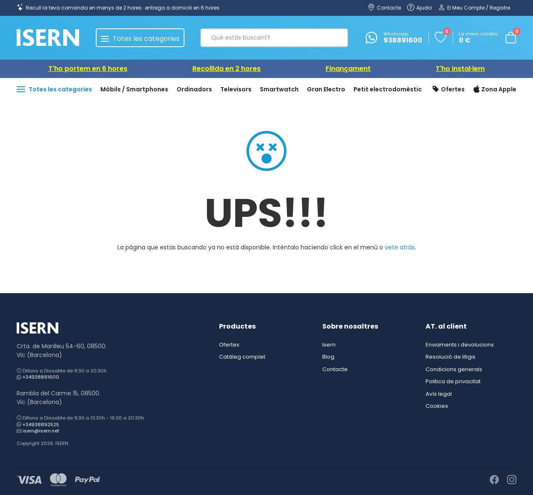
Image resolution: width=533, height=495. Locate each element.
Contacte (335, 369)
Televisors (236, 89)
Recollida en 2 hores (226, 68)
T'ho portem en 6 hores (87, 68)
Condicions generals (454, 369)
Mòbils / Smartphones (134, 89)
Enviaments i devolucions (460, 345)
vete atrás (400, 247)
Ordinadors (194, 89)
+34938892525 (40, 424)
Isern (329, 345)
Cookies (437, 406)
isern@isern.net (40, 430)
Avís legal (439, 394)
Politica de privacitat (453, 381)
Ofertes (448, 89)
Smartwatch (279, 89)
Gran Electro (326, 89)
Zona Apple (495, 89)
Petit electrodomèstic (388, 89)
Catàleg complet (242, 357)
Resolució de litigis (451, 357)
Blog (328, 357)
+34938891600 (40, 377)
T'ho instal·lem (460, 68)
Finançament (348, 68)
